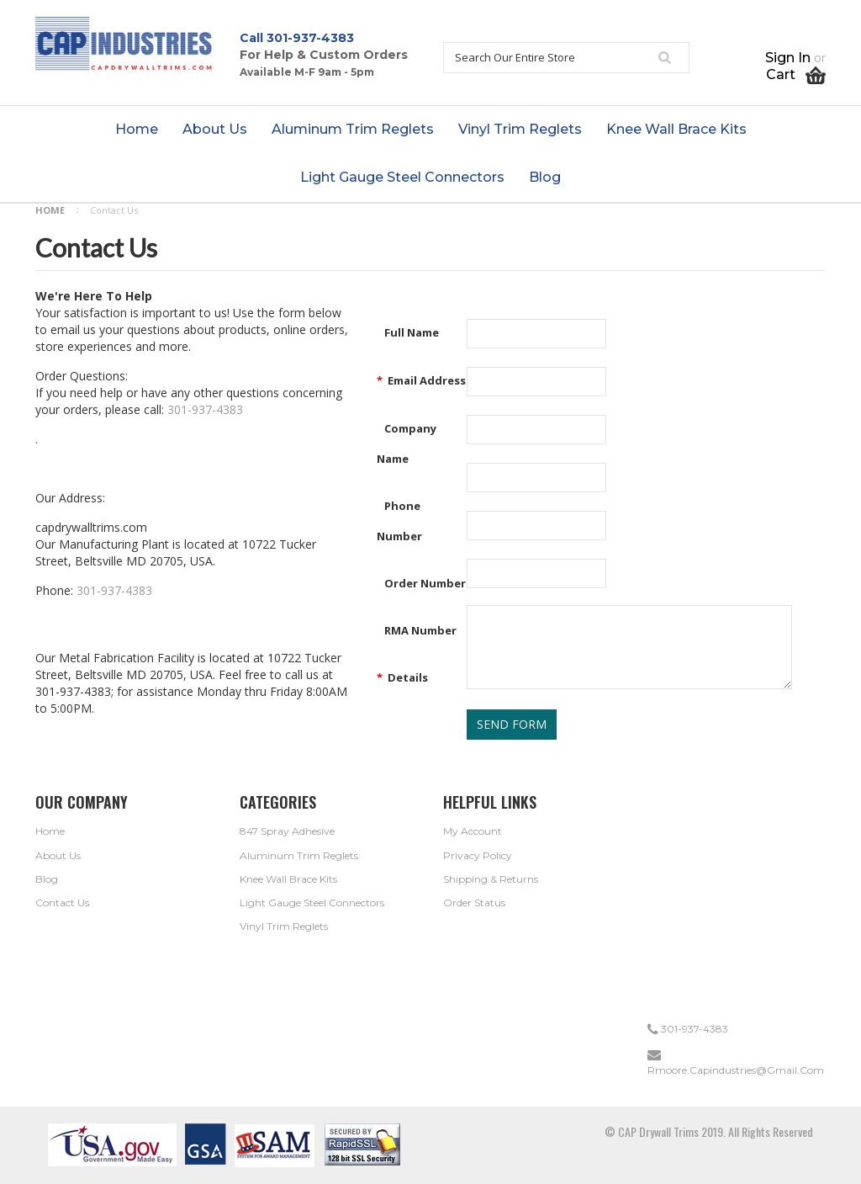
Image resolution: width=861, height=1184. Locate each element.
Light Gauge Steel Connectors (312, 902)
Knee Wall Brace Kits (288, 879)
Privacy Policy (477, 855)
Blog (46, 879)
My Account (472, 831)
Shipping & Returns (490, 879)
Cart (796, 74)
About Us (58, 855)
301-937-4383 (310, 37)
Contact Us (62, 902)
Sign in (788, 58)
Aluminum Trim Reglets (299, 855)
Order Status (474, 902)
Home (50, 210)
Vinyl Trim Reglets (284, 926)
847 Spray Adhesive (287, 831)
